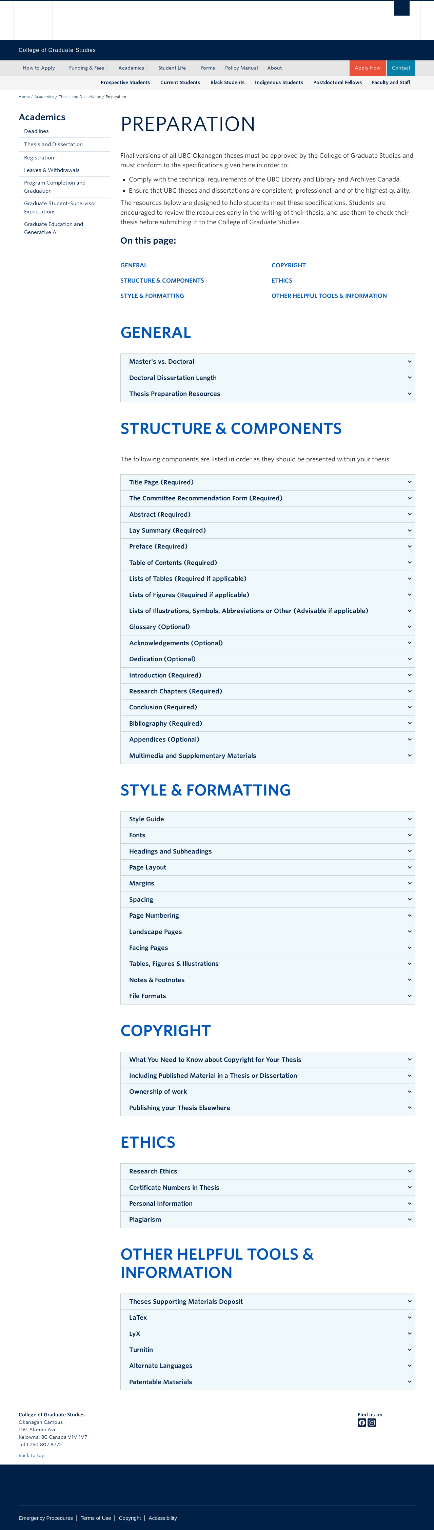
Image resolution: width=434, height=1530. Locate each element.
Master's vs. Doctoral (161, 361)
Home (24, 96)
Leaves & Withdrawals (52, 170)
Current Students (180, 82)
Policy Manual (241, 68)
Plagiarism (145, 1219)
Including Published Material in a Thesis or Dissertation (213, 1075)
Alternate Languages (161, 1365)
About (274, 68)
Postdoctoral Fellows (337, 82)
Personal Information (161, 1203)
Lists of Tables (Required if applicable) (188, 578)
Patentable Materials (160, 1381)
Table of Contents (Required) (173, 562)
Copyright (289, 265)
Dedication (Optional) (162, 659)
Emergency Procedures (46, 1518)
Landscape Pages (155, 931)
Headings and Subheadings (170, 851)
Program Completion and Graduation (54, 187)
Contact (401, 68)
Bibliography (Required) (165, 723)
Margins (141, 883)
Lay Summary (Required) (167, 530)
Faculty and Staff (391, 82)
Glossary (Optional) (159, 626)
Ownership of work (158, 1091)
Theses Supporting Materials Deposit (186, 1301)
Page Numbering (154, 915)
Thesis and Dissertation (80, 96)
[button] (103, 144)
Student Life (172, 68)
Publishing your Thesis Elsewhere (179, 1107)
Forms (208, 68)
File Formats (147, 995)
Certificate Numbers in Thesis (174, 1187)
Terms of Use (96, 1518)
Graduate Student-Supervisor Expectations (60, 207)
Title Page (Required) (161, 482)
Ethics (282, 280)
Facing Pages (148, 947)
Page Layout (147, 867)
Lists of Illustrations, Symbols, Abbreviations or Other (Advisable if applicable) (249, 610)
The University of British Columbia (33, 20)
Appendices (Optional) (164, 739)
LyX (134, 1333)
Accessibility (163, 1518)
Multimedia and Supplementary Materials (192, 755)
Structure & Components (162, 280)
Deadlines (36, 131)
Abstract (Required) (160, 514)
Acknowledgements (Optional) (176, 643)
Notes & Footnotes (157, 979)
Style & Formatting (152, 295)
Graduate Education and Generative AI (53, 228)
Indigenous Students (279, 82)
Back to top (35, 1455)
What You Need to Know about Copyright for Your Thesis (215, 1059)
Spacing (141, 899)
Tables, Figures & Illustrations (174, 963)
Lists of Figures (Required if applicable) (189, 594)
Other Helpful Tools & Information (329, 295)
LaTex (138, 1317)
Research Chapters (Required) (175, 691)
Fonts (137, 835)
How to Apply (39, 68)
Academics (131, 68)
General (133, 265)
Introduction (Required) (165, 675)
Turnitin (141, 1349)
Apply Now (368, 68)
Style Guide (146, 819)
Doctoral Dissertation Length (173, 377)
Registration (39, 158)
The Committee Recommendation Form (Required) (206, 498)
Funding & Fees (86, 68)
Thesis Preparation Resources (174, 393)
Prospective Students (125, 82)
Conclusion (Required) (163, 707)
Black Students (228, 82)
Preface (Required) (158, 546)
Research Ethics (153, 1171)
